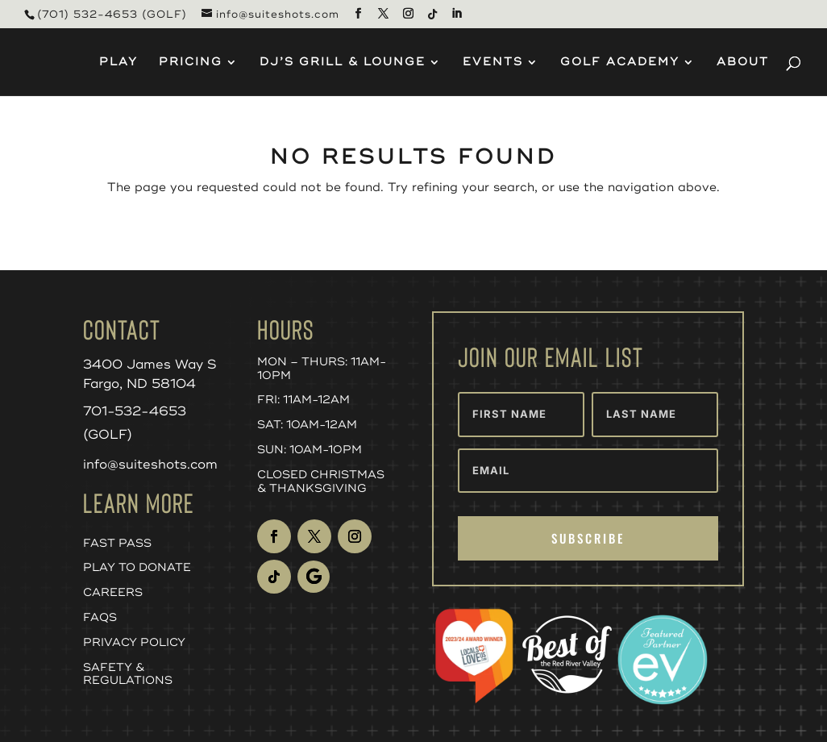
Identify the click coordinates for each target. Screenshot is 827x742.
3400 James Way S (150, 364)
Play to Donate (137, 567)
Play (118, 62)
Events (493, 62)
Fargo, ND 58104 (139, 384)
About (743, 62)
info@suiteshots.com (150, 464)
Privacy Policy (134, 642)
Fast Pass (117, 543)
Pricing (190, 62)
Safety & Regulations (127, 674)
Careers (113, 592)
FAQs (100, 617)
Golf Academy (619, 62)
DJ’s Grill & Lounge (343, 62)
